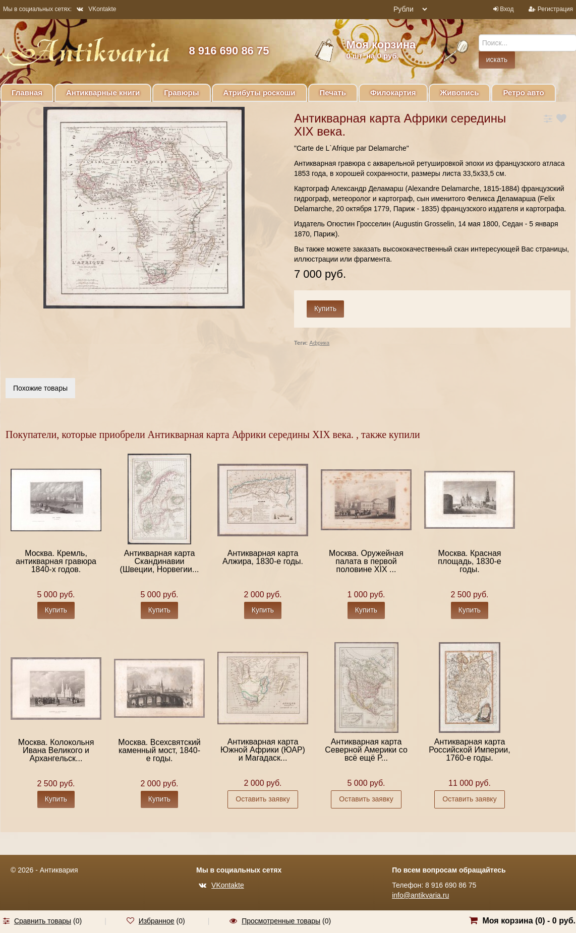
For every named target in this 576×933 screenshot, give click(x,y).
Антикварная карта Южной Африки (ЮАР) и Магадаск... (262, 749)
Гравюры (181, 92)
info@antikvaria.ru (420, 895)
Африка (319, 343)
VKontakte (96, 9)
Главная (27, 92)
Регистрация (555, 9)
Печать (333, 92)
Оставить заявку (263, 799)
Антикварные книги (103, 92)
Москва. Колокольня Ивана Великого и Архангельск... (56, 750)
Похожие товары (40, 388)
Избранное (157, 921)
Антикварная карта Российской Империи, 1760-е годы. (469, 749)
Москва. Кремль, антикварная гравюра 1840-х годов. (56, 561)
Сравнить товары (42, 921)
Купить (56, 610)
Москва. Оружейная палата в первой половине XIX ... (366, 561)
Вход (506, 9)
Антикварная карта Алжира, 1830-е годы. (262, 557)
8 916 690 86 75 (229, 50)
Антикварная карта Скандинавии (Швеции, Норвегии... (159, 561)
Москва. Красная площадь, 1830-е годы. (469, 561)
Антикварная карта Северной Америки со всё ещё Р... (366, 749)
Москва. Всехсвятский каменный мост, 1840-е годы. (159, 750)
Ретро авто (523, 92)
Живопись (459, 92)
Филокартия (393, 92)
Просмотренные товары (281, 921)
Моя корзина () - (528, 920)
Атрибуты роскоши (259, 92)
